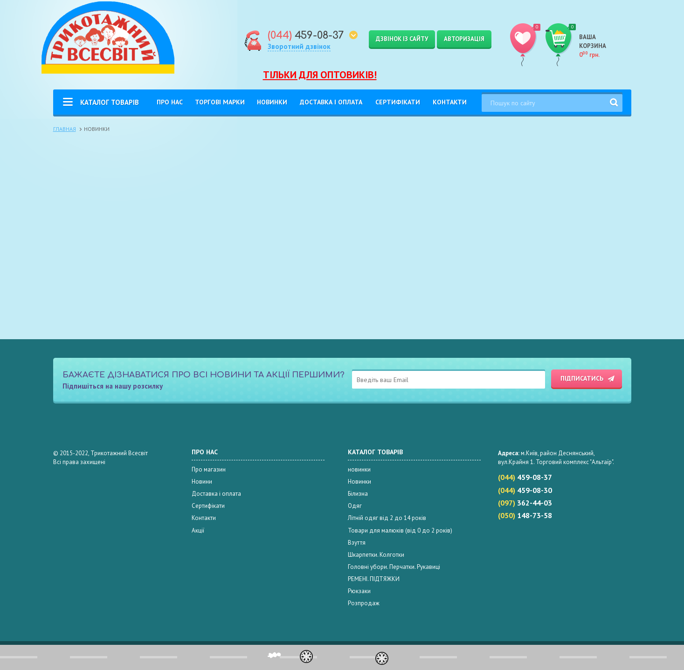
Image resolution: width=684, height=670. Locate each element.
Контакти (450, 102)
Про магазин (209, 469)
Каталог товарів (109, 102)
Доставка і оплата (331, 102)
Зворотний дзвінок (299, 46)
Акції (198, 530)
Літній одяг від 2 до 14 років (387, 518)
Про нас (170, 102)
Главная (64, 128)
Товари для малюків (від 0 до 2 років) (400, 530)
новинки (359, 469)
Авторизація (464, 39)
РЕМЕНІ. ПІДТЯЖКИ (374, 579)
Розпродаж (364, 603)
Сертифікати (397, 102)
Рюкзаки (359, 591)
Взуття (357, 543)
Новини (202, 481)
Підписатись (581, 378)
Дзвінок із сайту (402, 39)
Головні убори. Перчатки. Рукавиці (394, 567)
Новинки (272, 102)
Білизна (358, 494)
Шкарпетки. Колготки (376, 555)
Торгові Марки (220, 102)
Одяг (355, 506)
